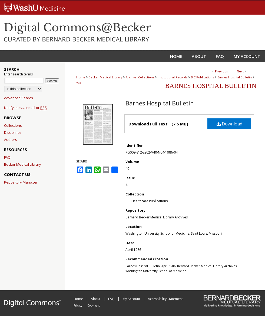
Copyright (93, 305)
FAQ (7, 157)
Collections (13, 125)
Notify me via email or (25, 107)
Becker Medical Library (105, 77)
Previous (221, 71)
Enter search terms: (19, 74)
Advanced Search (18, 97)
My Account (131, 299)
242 (78, 83)
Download (229, 124)
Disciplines (13, 132)
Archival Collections (140, 77)
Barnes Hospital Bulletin (234, 77)
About (96, 299)
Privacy (78, 305)
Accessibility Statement (165, 299)
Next (240, 71)
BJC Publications (202, 77)
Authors (10, 139)
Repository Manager (21, 182)
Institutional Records (172, 77)
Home (80, 77)
